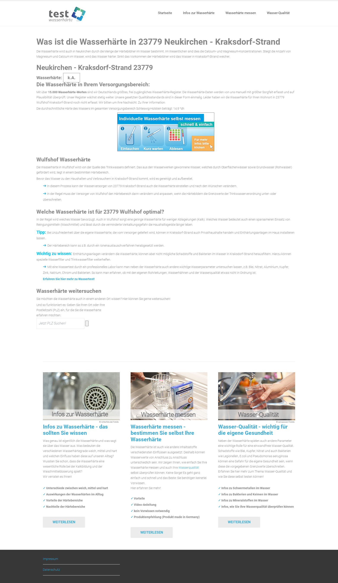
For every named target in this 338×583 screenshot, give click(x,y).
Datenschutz (51, 569)
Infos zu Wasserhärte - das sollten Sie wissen (75, 430)
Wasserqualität (188, 467)
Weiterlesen (64, 522)
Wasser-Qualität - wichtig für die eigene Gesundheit (253, 430)
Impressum (50, 559)
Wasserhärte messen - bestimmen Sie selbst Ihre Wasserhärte (162, 433)
